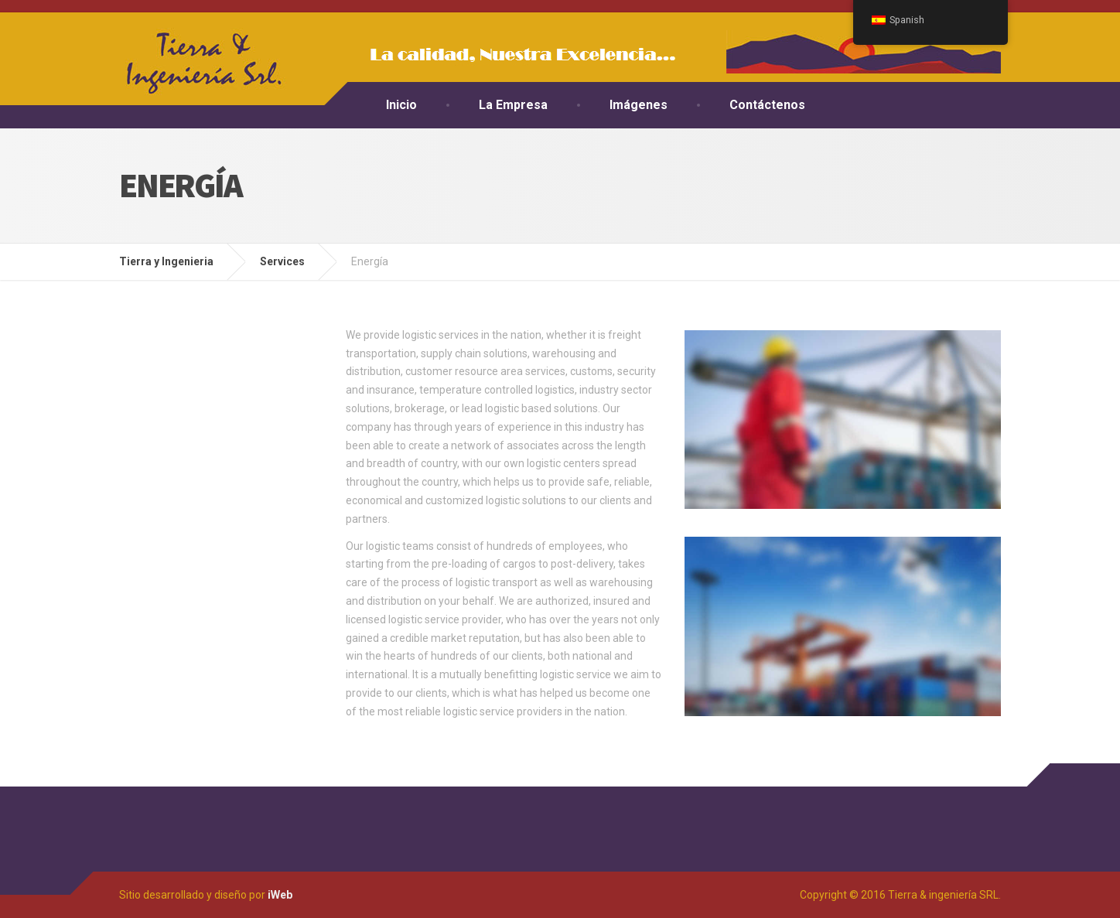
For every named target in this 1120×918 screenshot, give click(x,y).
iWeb (280, 895)
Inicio (401, 104)
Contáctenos (767, 104)
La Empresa (513, 104)
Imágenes (639, 104)
